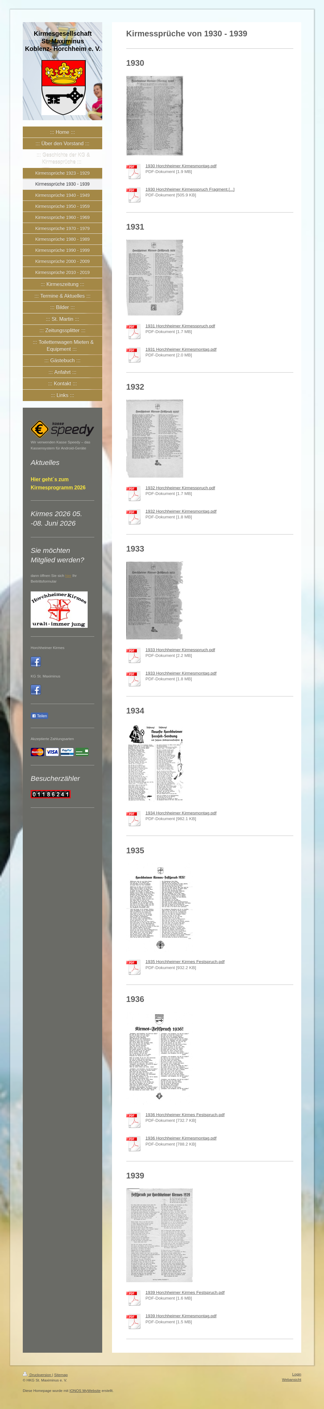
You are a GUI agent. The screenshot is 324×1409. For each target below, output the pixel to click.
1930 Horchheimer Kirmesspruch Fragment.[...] (190, 189)
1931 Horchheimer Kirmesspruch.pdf (180, 326)
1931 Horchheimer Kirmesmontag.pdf (181, 349)
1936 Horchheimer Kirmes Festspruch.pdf (185, 1114)
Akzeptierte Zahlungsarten (52, 739)
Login (296, 1374)
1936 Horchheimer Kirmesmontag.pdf (181, 1138)
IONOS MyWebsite (85, 1390)
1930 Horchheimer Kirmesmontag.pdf (181, 166)
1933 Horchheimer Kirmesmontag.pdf (181, 673)
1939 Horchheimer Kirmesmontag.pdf (181, 1315)
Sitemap (61, 1375)
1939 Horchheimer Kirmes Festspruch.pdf (185, 1292)
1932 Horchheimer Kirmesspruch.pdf (180, 487)
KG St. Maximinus (45, 676)
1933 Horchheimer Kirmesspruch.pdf (180, 649)
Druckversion (37, 1375)
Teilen (39, 716)
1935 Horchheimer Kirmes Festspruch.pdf (185, 961)
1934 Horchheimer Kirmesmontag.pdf (181, 813)
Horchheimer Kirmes (48, 648)
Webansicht (291, 1379)
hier (68, 575)
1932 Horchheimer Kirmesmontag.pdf (181, 511)
